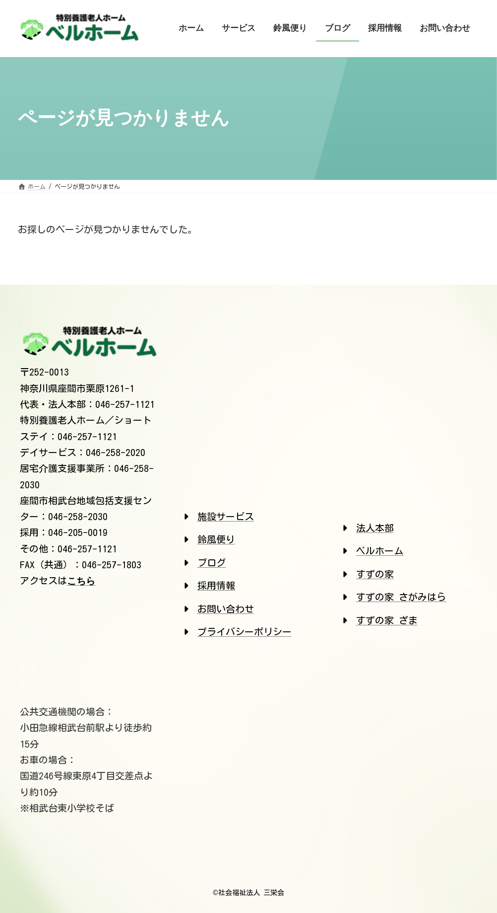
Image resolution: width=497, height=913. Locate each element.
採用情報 (216, 585)
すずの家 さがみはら (401, 597)
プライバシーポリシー (244, 631)
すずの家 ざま (387, 620)
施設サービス (225, 516)
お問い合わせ (225, 608)
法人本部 (375, 528)
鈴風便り (216, 539)
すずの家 (375, 574)
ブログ (211, 562)
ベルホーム (379, 550)
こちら (81, 581)
